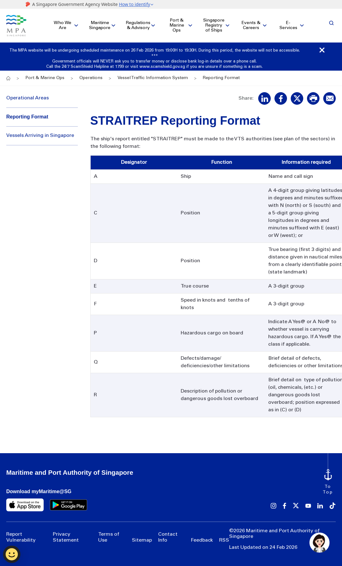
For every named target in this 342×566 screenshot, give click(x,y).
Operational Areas (27, 95)
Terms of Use (108, 534)
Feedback (202, 536)
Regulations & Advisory (138, 24)
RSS (224, 536)
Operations (91, 75)
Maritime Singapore (99, 24)
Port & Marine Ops (176, 24)
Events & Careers (251, 24)
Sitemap (142, 536)
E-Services (288, 24)
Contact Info (168, 534)
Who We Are (62, 24)
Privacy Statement (66, 534)
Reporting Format (27, 113)
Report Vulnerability (21, 534)
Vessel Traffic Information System (153, 75)
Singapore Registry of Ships (213, 24)
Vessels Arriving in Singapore (40, 132)
